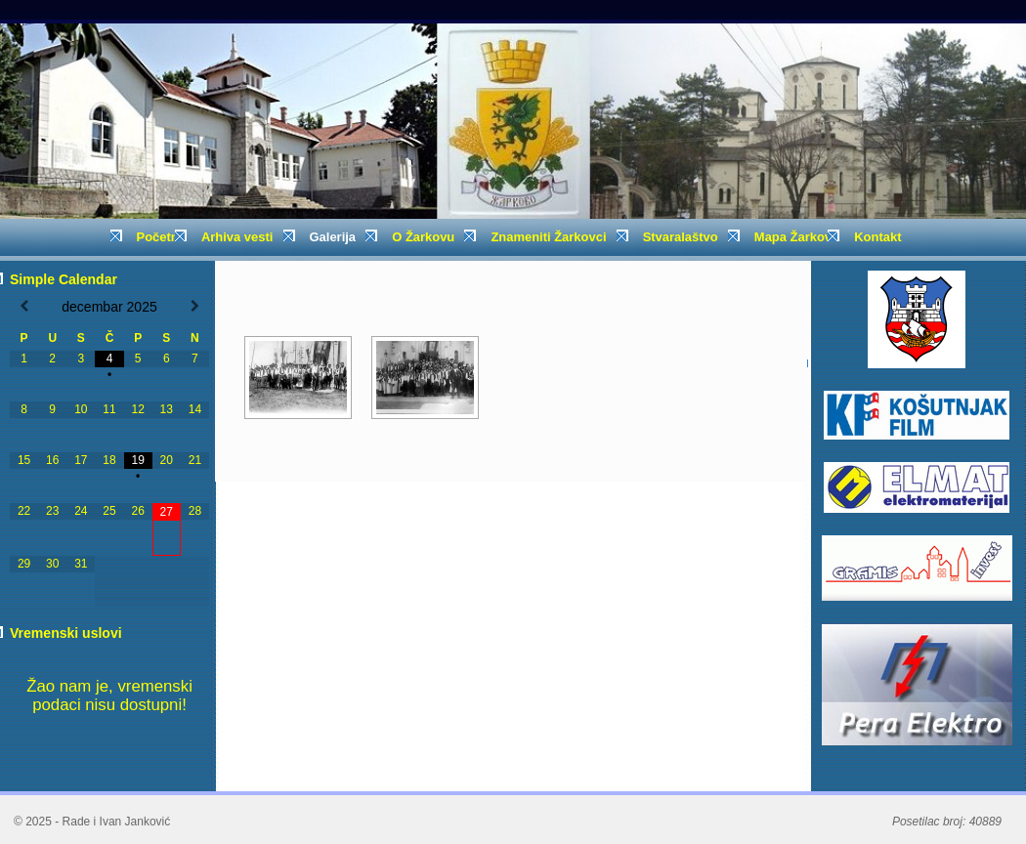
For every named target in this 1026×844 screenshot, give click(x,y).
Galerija (338, 243)
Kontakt (877, 237)
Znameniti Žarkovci (553, 243)
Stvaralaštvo (686, 243)
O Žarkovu (428, 243)
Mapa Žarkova (796, 237)
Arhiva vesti (242, 243)
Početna (161, 237)
